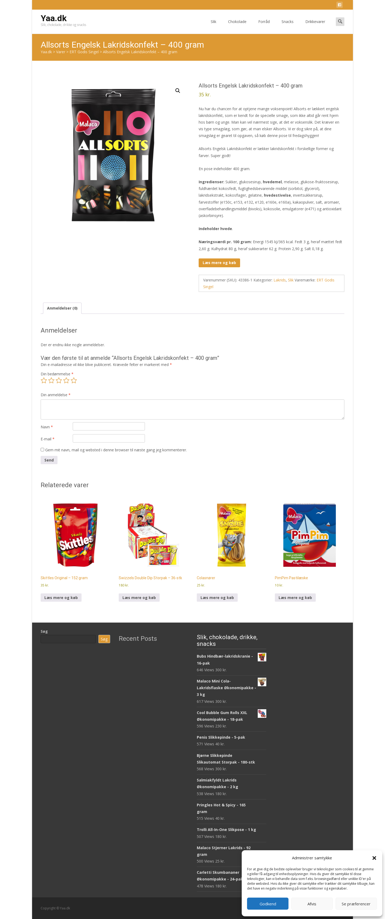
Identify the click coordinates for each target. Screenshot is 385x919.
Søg (44, 631)
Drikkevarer (315, 26)
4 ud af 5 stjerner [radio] (66, 380)
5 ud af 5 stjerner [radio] (74, 380)
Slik (213, 26)
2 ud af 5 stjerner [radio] (51, 380)
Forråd (264, 26)
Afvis (311, 903)
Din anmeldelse (56, 394)
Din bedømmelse (57, 373)
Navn (47, 426)
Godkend (268, 903)
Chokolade (237, 26)
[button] (374, 858)
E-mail (48, 438)
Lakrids (280, 280)
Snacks (288, 26)
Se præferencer (356, 903)
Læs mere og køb (219, 262)
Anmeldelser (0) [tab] (62, 308)
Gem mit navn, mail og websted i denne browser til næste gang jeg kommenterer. (116, 449)
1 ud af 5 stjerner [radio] (44, 380)
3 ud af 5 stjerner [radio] (59, 380)
